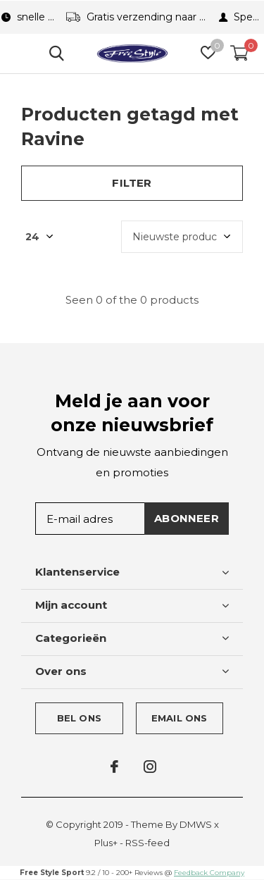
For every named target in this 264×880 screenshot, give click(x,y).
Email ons (179, 718)
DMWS (196, 824)
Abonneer (186, 518)
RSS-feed (147, 842)
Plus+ (106, 842)
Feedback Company (209, 872)
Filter (131, 183)
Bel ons (79, 718)
